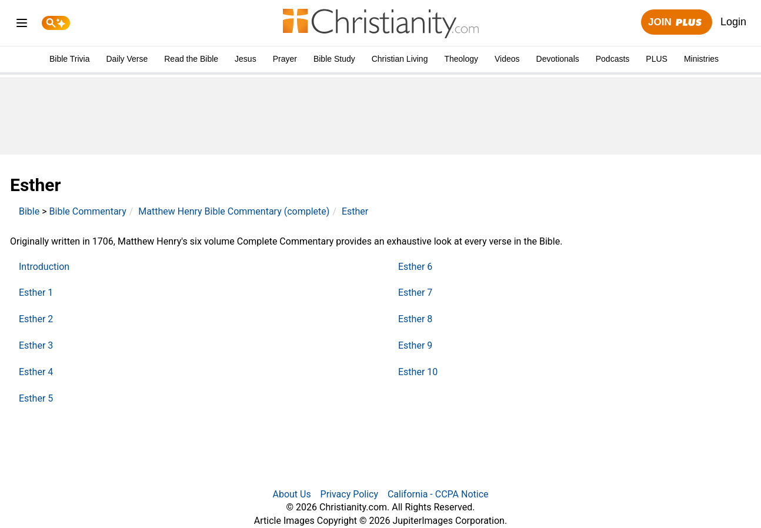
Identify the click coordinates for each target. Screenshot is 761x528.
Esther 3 (36, 345)
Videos (507, 59)
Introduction (44, 266)
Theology (461, 59)
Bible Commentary (87, 211)
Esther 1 (36, 292)
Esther (355, 211)
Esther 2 (36, 319)
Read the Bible (191, 59)
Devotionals (557, 59)
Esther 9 (415, 345)
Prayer (285, 59)
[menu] (22, 25)
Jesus (245, 59)
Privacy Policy (350, 494)
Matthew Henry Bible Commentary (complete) (233, 211)
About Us (291, 494)
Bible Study (334, 59)
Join (676, 22)
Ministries (701, 59)
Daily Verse (127, 59)
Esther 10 (418, 371)
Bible (29, 211)
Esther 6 (415, 266)
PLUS (656, 59)
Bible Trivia (69, 59)
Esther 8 (415, 319)
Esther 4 (36, 371)
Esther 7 (415, 292)
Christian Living (400, 59)
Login (733, 22)
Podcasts (613, 59)
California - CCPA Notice (438, 494)
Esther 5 (36, 398)
